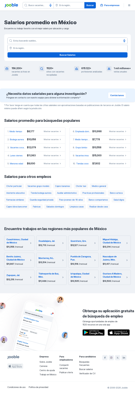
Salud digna (119, 199)
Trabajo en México (48, 374)
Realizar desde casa (99, 206)
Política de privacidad (38, 387)
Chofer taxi (81, 186)
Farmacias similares (15, 199)
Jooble (124, 387)
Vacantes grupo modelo (38, 186)
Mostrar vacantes (53, 131)
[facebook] (105, 357)
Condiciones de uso (16, 387)
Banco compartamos (98, 199)
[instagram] (111, 357)
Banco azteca (116, 193)
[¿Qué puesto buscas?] (38, 5)
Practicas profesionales (93, 193)
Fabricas (37, 206)
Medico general (99, 186)
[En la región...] (67, 48)
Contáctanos (117, 95)
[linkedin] (124, 357)
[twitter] (117, 357)
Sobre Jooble (46, 362)
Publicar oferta (66, 372)
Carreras (43, 366)
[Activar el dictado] (50, 5)
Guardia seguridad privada (41, 199)
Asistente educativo (15, 193)
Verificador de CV (87, 373)
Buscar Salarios (67, 55)
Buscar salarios (86, 369)
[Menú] (129, 5)
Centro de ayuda (47, 370)
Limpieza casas (77, 206)
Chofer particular (14, 186)
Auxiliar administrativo (67, 193)
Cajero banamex (62, 186)
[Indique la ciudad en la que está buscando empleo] (69, 5)
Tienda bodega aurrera (41, 193)
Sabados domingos (55, 206)
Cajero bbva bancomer (16, 206)
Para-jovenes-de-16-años (71, 199)
